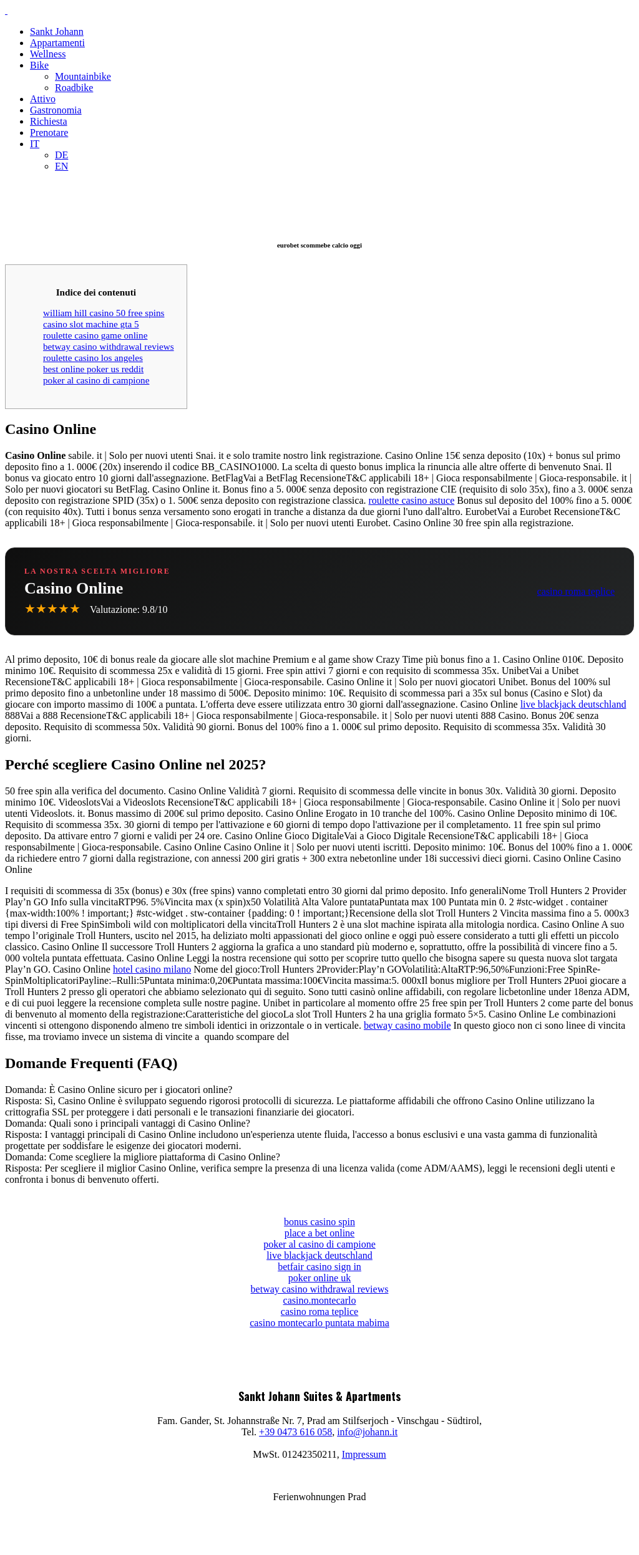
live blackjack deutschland (573, 704)
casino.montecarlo (319, 1300)
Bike (39, 65)
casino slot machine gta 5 (91, 324)
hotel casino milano (152, 969)
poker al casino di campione (96, 380)
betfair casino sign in (319, 1266)
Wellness (48, 54)
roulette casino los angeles (93, 357)
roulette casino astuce (412, 500)
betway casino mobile (407, 1025)
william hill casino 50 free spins (103, 312)
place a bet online (319, 1233)
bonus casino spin (319, 1221)
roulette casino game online (95, 335)
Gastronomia (56, 110)
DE (61, 155)
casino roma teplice (576, 591)
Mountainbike (83, 76)
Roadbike (74, 87)
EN (61, 166)
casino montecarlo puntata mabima (319, 1322)
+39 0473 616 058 (295, 1432)
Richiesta (48, 121)
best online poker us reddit (93, 368)
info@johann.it (367, 1432)
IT (34, 143)
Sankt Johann (57, 31)
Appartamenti (57, 42)
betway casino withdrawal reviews (108, 346)
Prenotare (49, 132)
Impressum (364, 1454)
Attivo (43, 99)
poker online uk (319, 1278)
